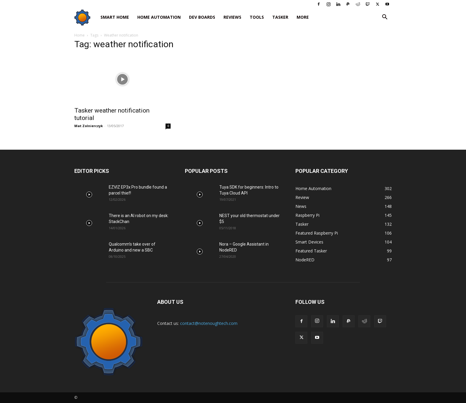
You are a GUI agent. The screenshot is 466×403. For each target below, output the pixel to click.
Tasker (280, 17)
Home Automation (159, 17)
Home (79, 35)
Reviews (232, 17)
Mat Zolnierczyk (88, 126)
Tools (257, 17)
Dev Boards (202, 17)
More (303, 17)
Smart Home (114, 17)
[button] (384, 17)
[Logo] (85, 17)
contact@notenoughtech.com (208, 323)
